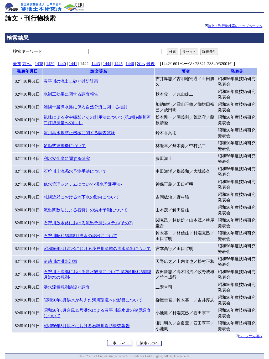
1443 (95, 63)
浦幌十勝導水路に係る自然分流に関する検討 (86, 107)
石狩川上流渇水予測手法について (75, 171)
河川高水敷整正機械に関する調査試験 (79, 133)
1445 (118, 63)
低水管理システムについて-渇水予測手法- (83, 184)
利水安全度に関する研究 (67, 158)
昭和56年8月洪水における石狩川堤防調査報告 (87, 326)
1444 (107, 63)
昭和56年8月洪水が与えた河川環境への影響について (93, 300)
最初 (17, 63)
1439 (50, 63)
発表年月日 (27, 71)
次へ (141, 63)
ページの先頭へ (250, 336)
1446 (130, 63)
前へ (27, 63)
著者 (186, 71)
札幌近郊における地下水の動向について (81, 197)
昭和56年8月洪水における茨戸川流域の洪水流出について (97, 248)
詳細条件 (209, 52)
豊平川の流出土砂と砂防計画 (71, 81)
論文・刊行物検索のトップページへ (235, 26)
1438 (39, 63)
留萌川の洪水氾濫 (60, 261)
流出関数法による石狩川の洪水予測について (86, 210)
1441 (73, 63)
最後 (150, 63)
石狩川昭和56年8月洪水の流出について (80, 235)
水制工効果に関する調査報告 (71, 94)
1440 (62, 63)
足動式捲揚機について (65, 145)
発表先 (237, 71)
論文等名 (98, 71)
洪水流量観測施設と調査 (67, 287)
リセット (189, 52)
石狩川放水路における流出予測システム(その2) (88, 223)
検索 (172, 52)
